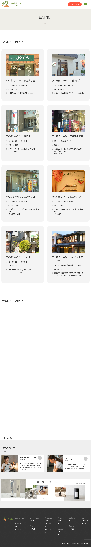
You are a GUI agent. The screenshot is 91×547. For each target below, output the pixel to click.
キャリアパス (48, 525)
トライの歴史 (19, 527)
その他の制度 (48, 530)
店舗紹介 (60, 522)
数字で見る (18, 529)
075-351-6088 (59, 205)
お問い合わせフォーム (85, 522)
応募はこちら (75, 4)
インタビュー (34, 521)
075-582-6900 (59, 89)
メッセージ (18, 524)
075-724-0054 (13, 266)
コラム (71, 521)
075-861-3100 (59, 269)
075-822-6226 (13, 205)
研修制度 (47, 521)
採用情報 (71, 529)
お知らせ (60, 533)
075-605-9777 (13, 89)
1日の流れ (33, 529)
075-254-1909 (59, 145)
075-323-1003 (13, 145)
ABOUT (17, 521)
